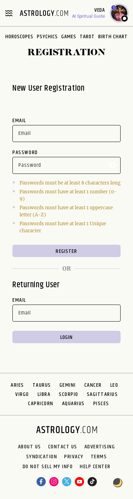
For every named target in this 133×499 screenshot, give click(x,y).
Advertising (99, 447)
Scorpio (68, 394)
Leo (114, 385)
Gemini (68, 385)
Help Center (95, 467)
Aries (17, 385)
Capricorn (41, 403)
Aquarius (73, 403)
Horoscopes (19, 36)
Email (19, 120)
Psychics (47, 36)
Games (68, 36)
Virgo (22, 394)
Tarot (87, 36)
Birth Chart (113, 36)
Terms (99, 457)
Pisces (101, 403)
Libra (44, 394)
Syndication (41, 457)
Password (25, 152)
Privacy (74, 457)
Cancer (93, 385)
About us (29, 447)
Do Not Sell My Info (48, 467)
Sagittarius (102, 394)
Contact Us (62, 447)
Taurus (42, 385)
